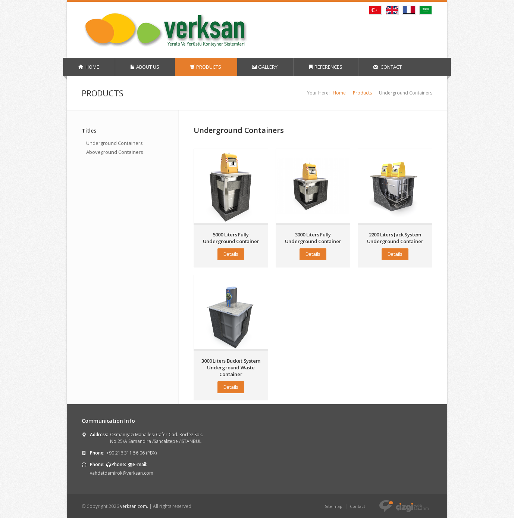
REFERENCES (325, 66)
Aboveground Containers (114, 152)
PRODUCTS (205, 66)
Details (231, 254)
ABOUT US (144, 66)
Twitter (387, 28)
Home (339, 93)
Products (362, 93)
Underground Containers (114, 143)
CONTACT (387, 66)
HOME (88, 66)
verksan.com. (134, 506)
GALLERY (265, 66)
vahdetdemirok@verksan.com (121, 473)
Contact (357, 506)
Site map (333, 506)
